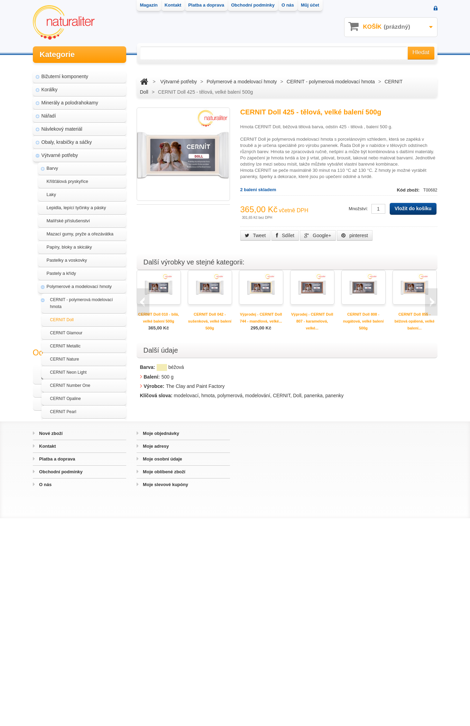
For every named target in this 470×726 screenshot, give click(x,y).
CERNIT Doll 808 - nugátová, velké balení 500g (363, 321)
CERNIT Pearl (63, 408)
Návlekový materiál (62, 125)
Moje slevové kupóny (165, 692)
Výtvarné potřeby (60, 151)
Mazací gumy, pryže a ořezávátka (80, 230)
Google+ (317, 235)
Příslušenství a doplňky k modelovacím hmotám (86, 464)
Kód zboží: (409, 190)
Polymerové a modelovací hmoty (79, 282)
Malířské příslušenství (68, 217)
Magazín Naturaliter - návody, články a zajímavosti (77, 572)
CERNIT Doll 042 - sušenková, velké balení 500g (209, 321)
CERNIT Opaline (65, 394)
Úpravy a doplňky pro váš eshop (80, 588)
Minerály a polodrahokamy (70, 99)
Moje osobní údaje (162, 666)
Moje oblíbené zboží (163, 679)
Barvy (52, 164)
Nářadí (49, 112)
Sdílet (285, 235)
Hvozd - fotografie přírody (73, 601)
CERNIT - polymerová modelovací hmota (81, 299)
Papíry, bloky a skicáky (69, 243)
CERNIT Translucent (69, 421)
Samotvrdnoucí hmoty (70, 480)
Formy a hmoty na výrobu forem (79, 447)
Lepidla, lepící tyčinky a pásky (76, 203)
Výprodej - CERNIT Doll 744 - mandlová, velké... (261, 317)
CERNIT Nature (64, 355)
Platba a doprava (56, 666)
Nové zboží (50, 641)
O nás (45, 692)
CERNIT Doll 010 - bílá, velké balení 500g (158, 317)
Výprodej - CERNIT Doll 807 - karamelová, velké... (312, 321)
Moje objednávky (160, 641)
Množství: (358, 208)
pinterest (354, 235)
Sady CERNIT (63, 434)
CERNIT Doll (62, 316)
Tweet (255, 235)
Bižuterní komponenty (65, 72)
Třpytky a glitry (61, 519)
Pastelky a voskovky (67, 256)
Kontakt (47, 654)
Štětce (53, 506)
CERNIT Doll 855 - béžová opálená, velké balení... (415, 321)
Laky (51, 190)
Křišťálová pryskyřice (67, 177)
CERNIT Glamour (66, 329)
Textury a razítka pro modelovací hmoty (86, 493)
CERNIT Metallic (65, 342)
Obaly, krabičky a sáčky (67, 138)
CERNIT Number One (70, 381)
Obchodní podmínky (60, 679)
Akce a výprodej (59, 533)
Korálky (50, 86)
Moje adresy (155, 654)
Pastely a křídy (61, 269)
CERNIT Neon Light (68, 368)
